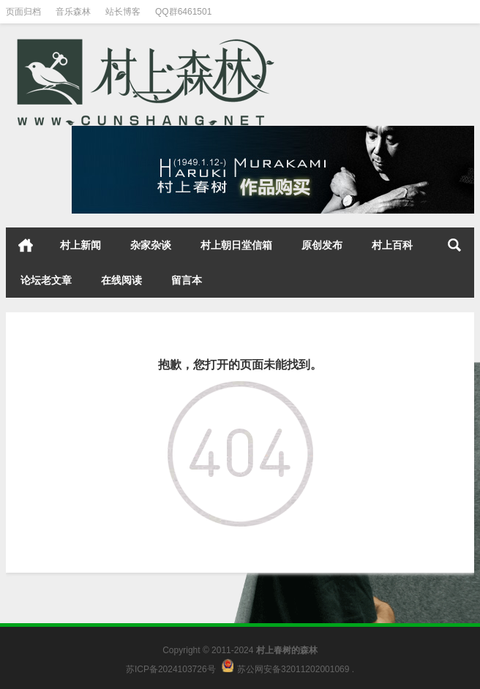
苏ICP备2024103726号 (171, 669)
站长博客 (122, 12)
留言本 (186, 280)
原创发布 (321, 245)
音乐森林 (73, 12)
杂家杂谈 (150, 245)
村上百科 (392, 245)
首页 (25, 245)
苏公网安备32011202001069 (293, 669)
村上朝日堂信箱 (236, 245)
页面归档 (23, 12)
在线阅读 (121, 280)
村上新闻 (80, 245)
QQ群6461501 (183, 12)
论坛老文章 (46, 280)
